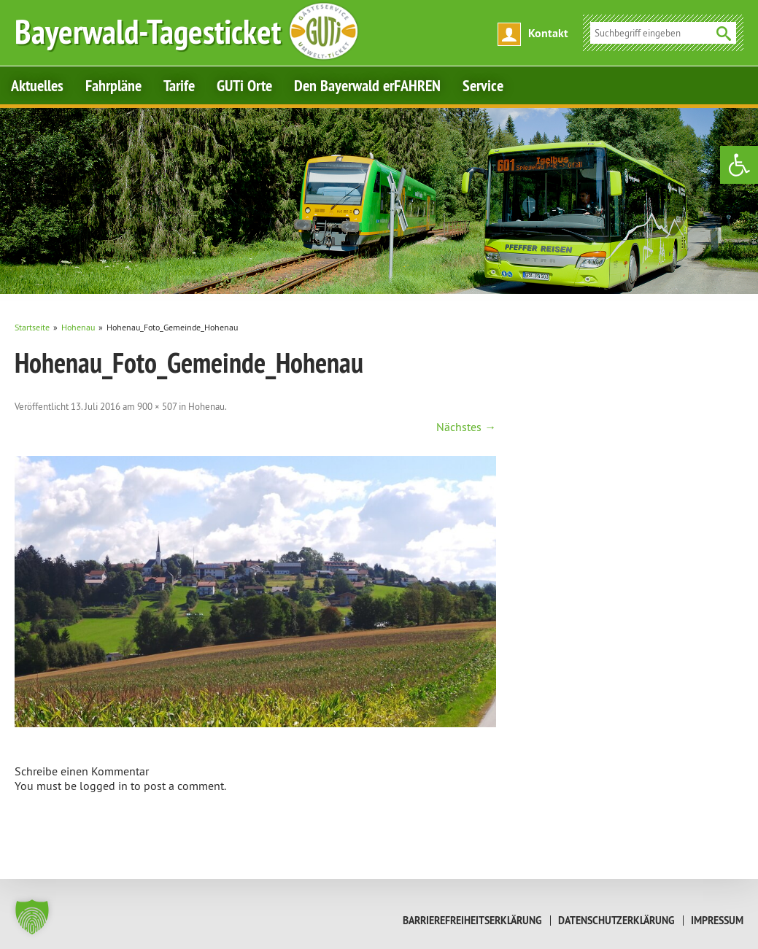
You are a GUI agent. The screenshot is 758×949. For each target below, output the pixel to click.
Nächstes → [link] (466, 426)
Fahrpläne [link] (113, 85)
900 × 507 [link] (157, 406)
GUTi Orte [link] (244, 85)
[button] (32, 917)
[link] (739, 165)
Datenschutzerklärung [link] (616, 920)
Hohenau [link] (206, 406)
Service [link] (483, 85)
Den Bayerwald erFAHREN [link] (367, 85)
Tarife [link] (179, 85)
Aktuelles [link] (37, 85)
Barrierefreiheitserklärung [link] (472, 920)
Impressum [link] (717, 920)
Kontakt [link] (548, 33)
